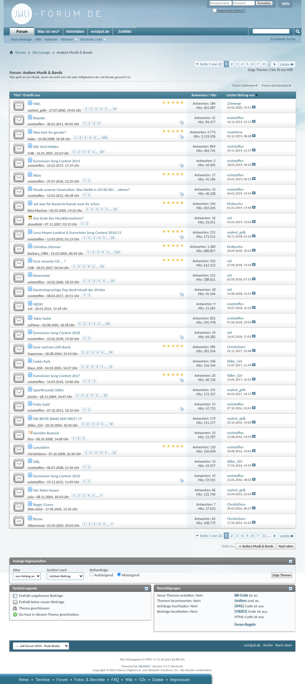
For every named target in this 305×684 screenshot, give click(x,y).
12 (114, 453)
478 (104, 138)
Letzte (287, 64)
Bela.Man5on (37, 211)
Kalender (50, 39)
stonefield (35, 224)
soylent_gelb (37, 110)
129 (117, 252)
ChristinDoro (37, 454)
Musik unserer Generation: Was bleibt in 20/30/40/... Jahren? (81, 189)
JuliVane (34, 325)
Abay (37, 175)
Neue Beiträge (21, 39)
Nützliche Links (91, 39)
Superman (35, 354)
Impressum (180, 679)
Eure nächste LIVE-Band (51, 347)
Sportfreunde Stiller (48, 390)
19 (114, 109)
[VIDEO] (240, 611)
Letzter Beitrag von (242, 95)
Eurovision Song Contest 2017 (56, 375)
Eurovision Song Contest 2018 (56, 333)
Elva (31, 439)
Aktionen (67, 39)
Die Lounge (41, 52)
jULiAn (32, 397)
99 (111, 352)
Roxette (39, 118)
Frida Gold (41, 404)
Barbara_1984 (38, 253)
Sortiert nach (57, 570)
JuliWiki (124, 32)
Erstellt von (31, 95)
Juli (30, 309)
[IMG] (239, 606)
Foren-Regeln (245, 624)
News (24, 679)
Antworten (200, 95)
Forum (21, 32)
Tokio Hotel (42, 318)
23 (112, 281)
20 (105, 395)
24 (112, 238)
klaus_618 (35, 368)
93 (102, 266)
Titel (17, 95)
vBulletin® (145, 666)
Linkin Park (41, 361)
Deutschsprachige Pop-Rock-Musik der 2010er (69, 290)
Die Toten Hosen (46, 490)
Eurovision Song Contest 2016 (56, 476)
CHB (31, 153)
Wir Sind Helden (46, 146)
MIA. (37, 103)
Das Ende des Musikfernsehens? (58, 218)
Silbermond (36, 526)
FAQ (115, 679)
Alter (17, 570)
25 (115, 209)
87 (102, 152)
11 (264, 64)
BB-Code (241, 595)
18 (111, 424)
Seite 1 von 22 (211, 64)
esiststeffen (36, 124)
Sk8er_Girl (35, 425)
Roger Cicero (43, 504)
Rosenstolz (41, 275)
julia (31, 497)
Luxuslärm (41, 447)
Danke (158, 679)
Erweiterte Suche (282, 39)
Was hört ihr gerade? (49, 132)
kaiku (31, 139)
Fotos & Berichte (89, 679)
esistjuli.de (100, 32)
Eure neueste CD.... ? (49, 261)
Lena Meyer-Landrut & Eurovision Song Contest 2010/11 (77, 232)
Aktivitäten (75, 32)
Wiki (129, 679)
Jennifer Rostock (46, 433)
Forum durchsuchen (275, 85)
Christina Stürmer (47, 247)
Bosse (38, 519)
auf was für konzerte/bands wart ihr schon (66, 204)
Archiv (268, 645)
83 (107, 324)
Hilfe (286, 4)
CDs (142, 679)
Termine (42, 679)
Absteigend (128, 574)
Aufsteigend (101, 574)
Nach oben (285, 546)
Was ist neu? (49, 32)
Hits (213, 95)
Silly (36, 461)
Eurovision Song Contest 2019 (56, 161)
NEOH (38, 304)
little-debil (35, 509)
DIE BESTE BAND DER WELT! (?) (57, 418)
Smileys (240, 600)
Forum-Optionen (243, 85)
